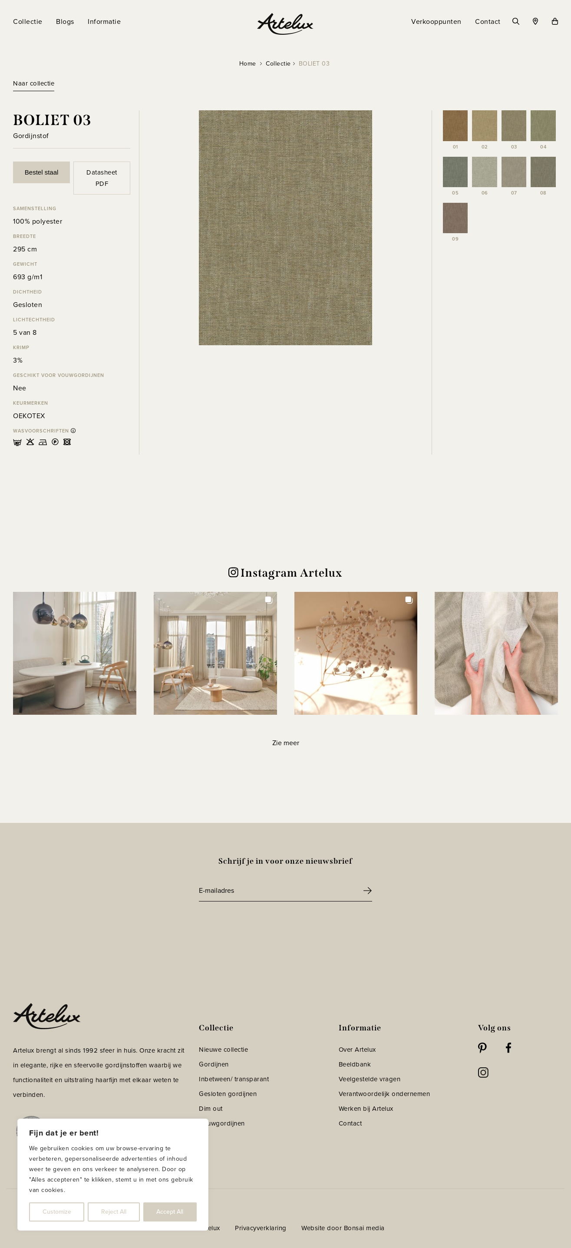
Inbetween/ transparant (234, 1079)
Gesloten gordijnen (228, 1094)
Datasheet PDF (101, 178)
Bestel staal (42, 172)
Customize (57, 1211)
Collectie (278, 63)
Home (247, 63)
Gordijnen (214, 1064)
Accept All (169, 1211)
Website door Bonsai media (343, 1228)
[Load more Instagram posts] (285, 742)
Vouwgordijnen (222, 1123)
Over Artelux (357, 1049)
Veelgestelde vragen (370, 1079)
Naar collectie (33, 83)
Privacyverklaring (261, 1228)
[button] (74, 653)
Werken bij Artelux (366, 1108)
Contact (350, 1123)
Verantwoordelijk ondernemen (384, 1094)
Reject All (113, 1211)
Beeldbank (355, 1064)
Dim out (211, 1108)
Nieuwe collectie (223, 1049)
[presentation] (265, 925)
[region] (112, 1175)
